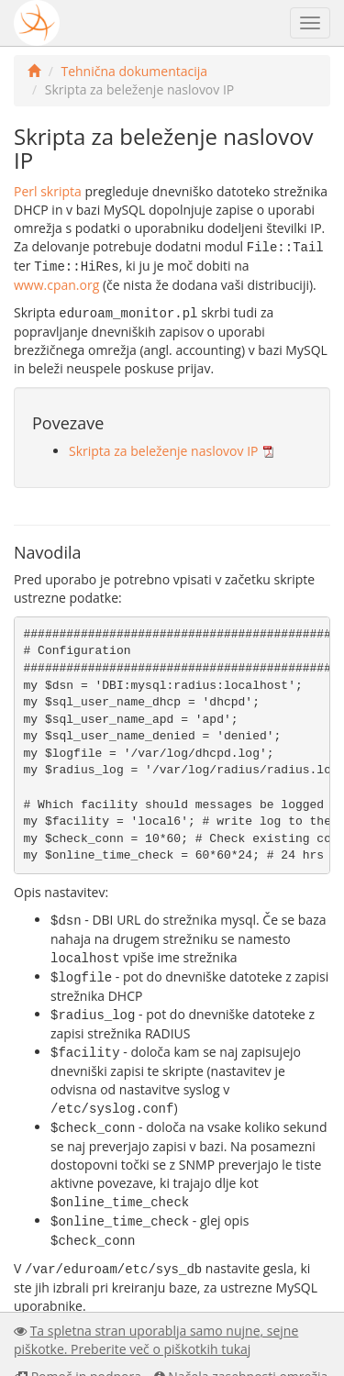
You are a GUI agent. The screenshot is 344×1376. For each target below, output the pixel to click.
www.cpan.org (56, 283)
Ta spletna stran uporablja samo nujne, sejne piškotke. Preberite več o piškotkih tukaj (156, 1340)
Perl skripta (48, 191)
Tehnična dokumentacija (134, 71)
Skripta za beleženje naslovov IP (163, 448)
